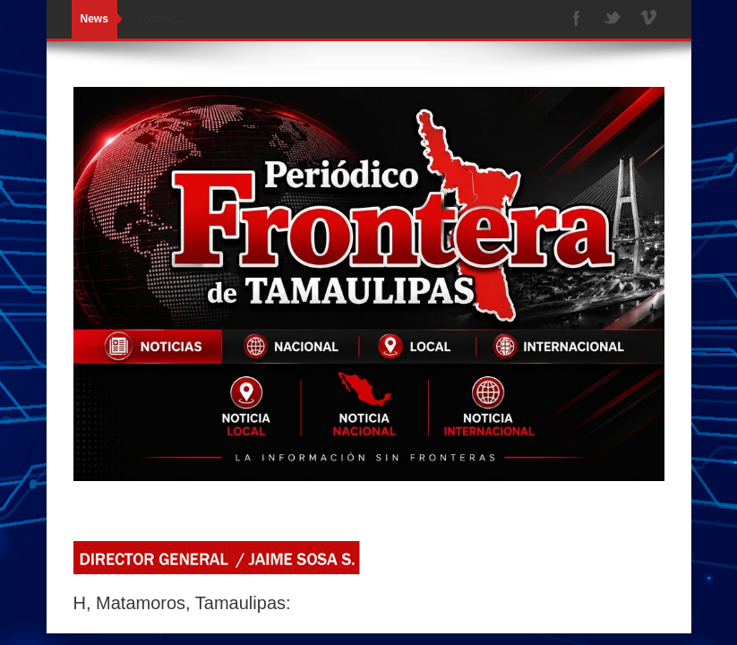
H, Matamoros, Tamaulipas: (182, 603)
